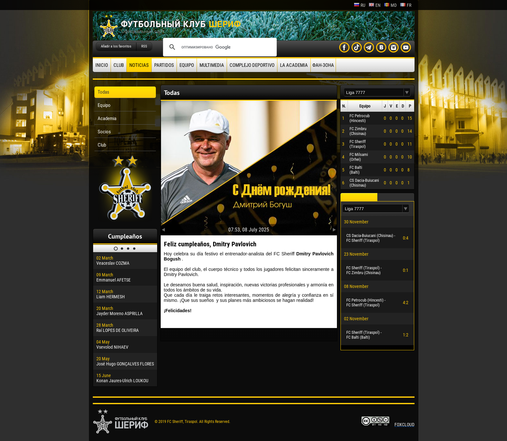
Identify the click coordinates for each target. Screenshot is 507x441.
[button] (407, 92)
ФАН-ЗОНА (323, 65)
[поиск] (218, 47)
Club (118, 65)
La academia (294, 65)
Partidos (164, 65)
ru (359, 5)
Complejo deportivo (252, 65)
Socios (104, 132)
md (390, 5)
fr (405, 5)
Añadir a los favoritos (116, 46)
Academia (107, 118)
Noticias (139, 65)
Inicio (101, 65)
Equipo (186, 65)
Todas (103, 92)
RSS (144, 46)
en (375, 5)
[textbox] (374, 92)
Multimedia (212, 65)
